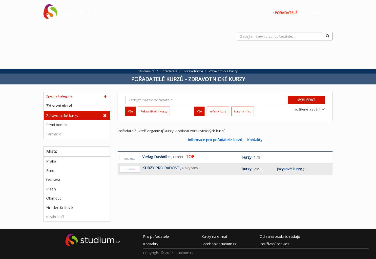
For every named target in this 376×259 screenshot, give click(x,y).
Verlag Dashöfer (156, 156)
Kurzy (224, 12)
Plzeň (51, 188)
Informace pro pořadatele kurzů (215, 139)
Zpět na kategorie (59, 96)
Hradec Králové (59, 207)
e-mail (214, 236)
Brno (50, 170)
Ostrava (53, 179)
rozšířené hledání (309, 109)
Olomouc (53, 198)
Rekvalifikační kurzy (154, 111)
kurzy (246, 157)
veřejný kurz (217, 111)
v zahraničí (55, 216)
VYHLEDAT (306, 99)
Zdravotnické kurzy (62, 115)
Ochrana (280, 236)
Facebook (219, 243)
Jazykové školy (318, 12)
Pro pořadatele (156, 236)
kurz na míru (242, 111)
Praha (51, 161)
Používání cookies (274, 243)
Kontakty (254, 139)
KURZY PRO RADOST (160, 167)
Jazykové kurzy (251, 12)
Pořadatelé (286, 12)
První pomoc (56, 124)
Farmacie (54, 133)
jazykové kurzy (289, 168)
